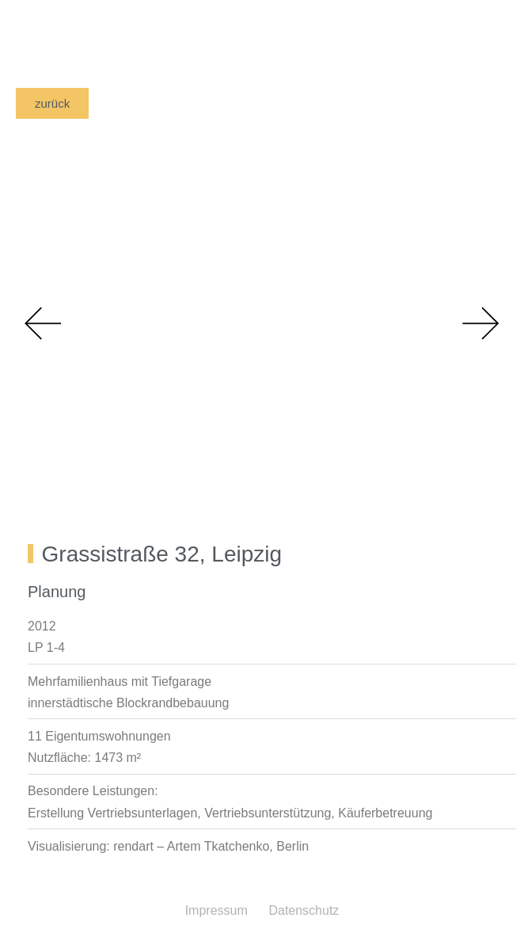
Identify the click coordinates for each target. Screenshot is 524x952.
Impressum (216, 910)
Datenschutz (303, 910)
